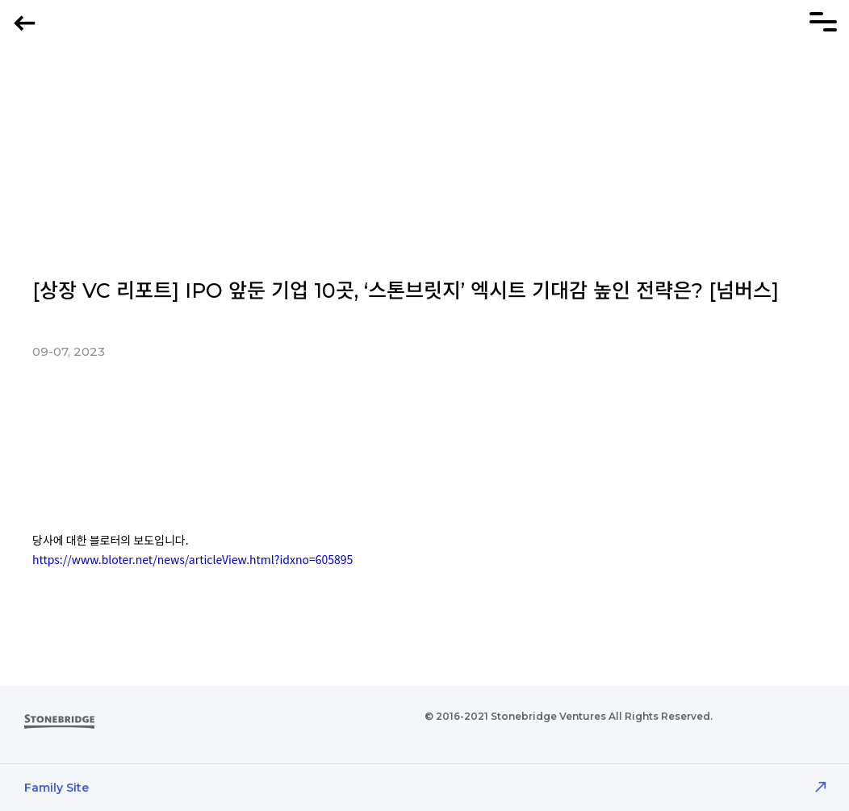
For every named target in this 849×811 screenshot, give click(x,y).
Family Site (56, 787)
